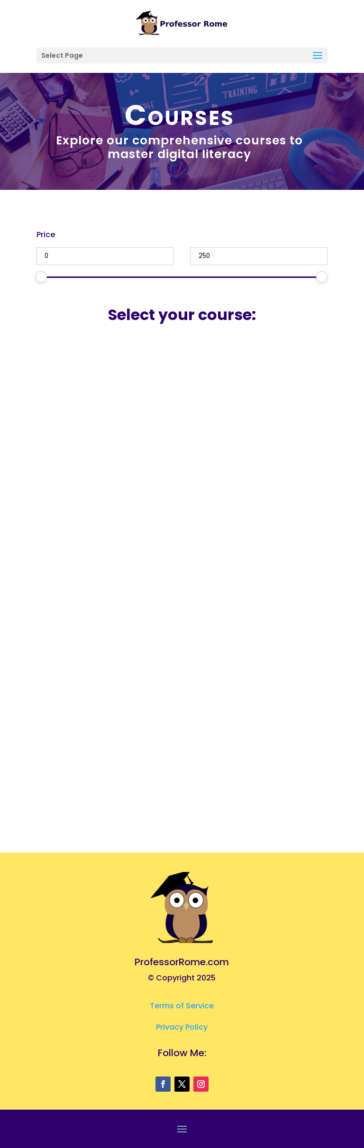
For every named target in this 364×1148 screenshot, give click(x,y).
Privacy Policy (182, 1027)
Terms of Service (182, 1005)
